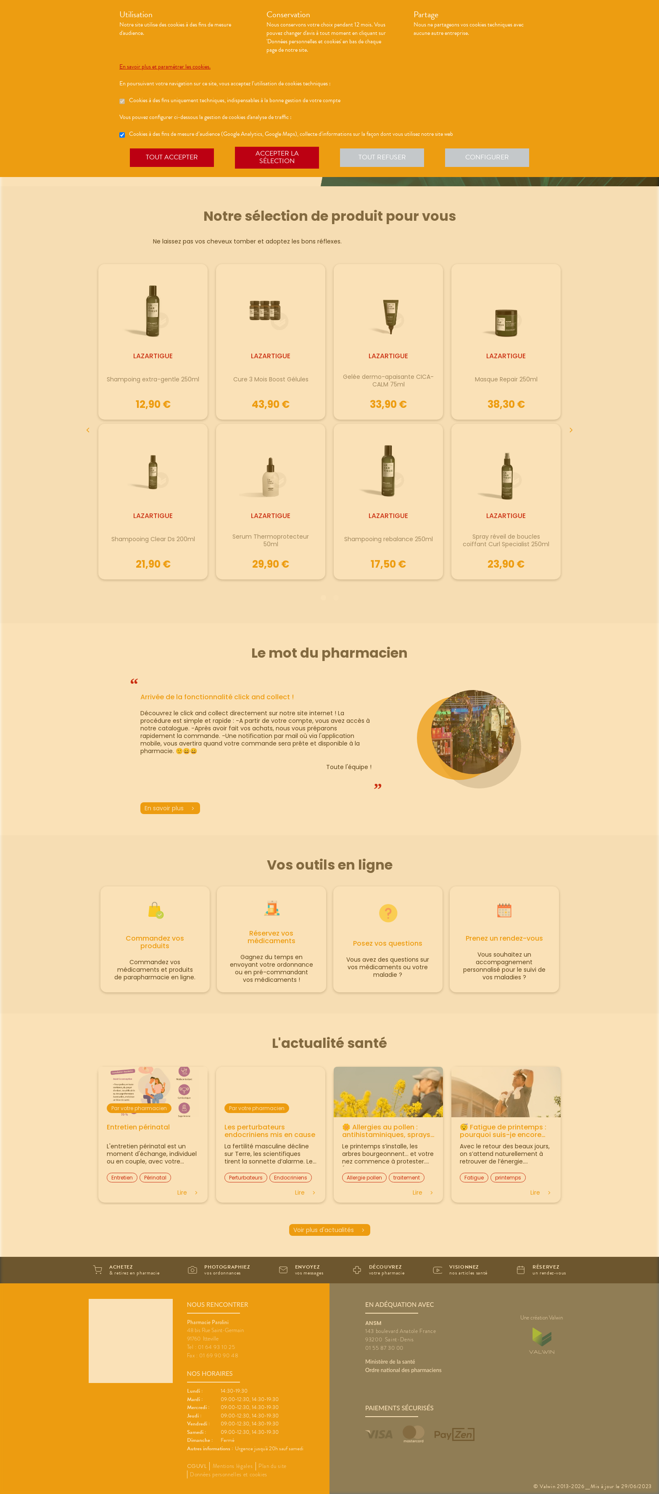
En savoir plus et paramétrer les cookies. (165, 67)
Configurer (487, 157)
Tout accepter (172, 157)
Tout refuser (382, 157)
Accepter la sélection (277, 157)
